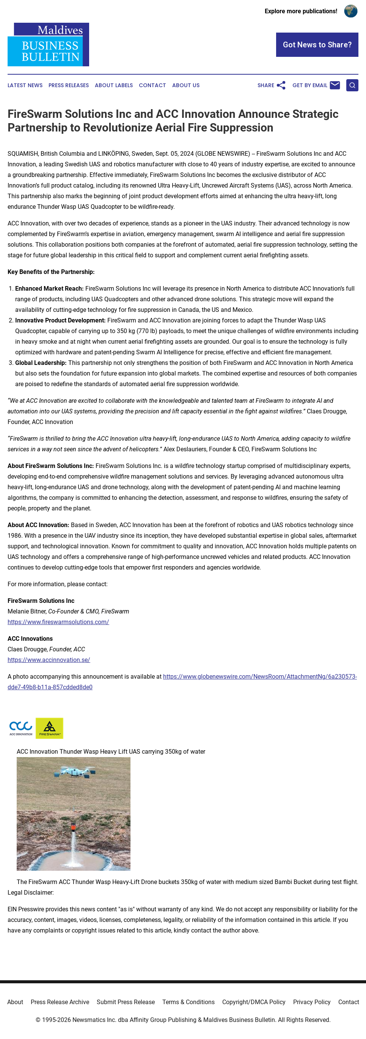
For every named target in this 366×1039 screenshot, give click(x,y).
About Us (185, 85)
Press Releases (69, 85)
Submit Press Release (126, 1002)
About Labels (114, 85)
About (15, 1002)
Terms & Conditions (188, 1002)
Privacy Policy (312, 1002)
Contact (152, 85)
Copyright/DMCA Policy (254, 1002)
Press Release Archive (60, 1002)
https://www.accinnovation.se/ (49, 659)
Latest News (25, 85)
